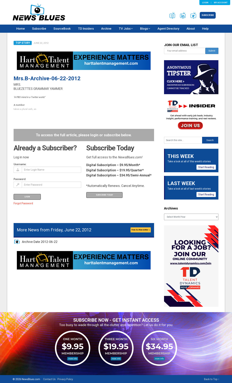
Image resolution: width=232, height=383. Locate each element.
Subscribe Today (104, 195)
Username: (20, 164)
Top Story (23, 42)
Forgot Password (23, 203)
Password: (20, 179)
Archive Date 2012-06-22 (39, 242)
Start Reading (206, 167)
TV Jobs (125, 28)
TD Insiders (86, 28)
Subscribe (208, 15)
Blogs (144, 28)
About (191, 28)
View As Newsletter (140, 230)
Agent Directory (168, 28)
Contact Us (49, 379)
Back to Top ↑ (211, 379)
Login (205, 2)
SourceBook (62, 28)
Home (20, 28)
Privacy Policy (65, 379)
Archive (106, 28)
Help (205, 28)
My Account (220, 2)
